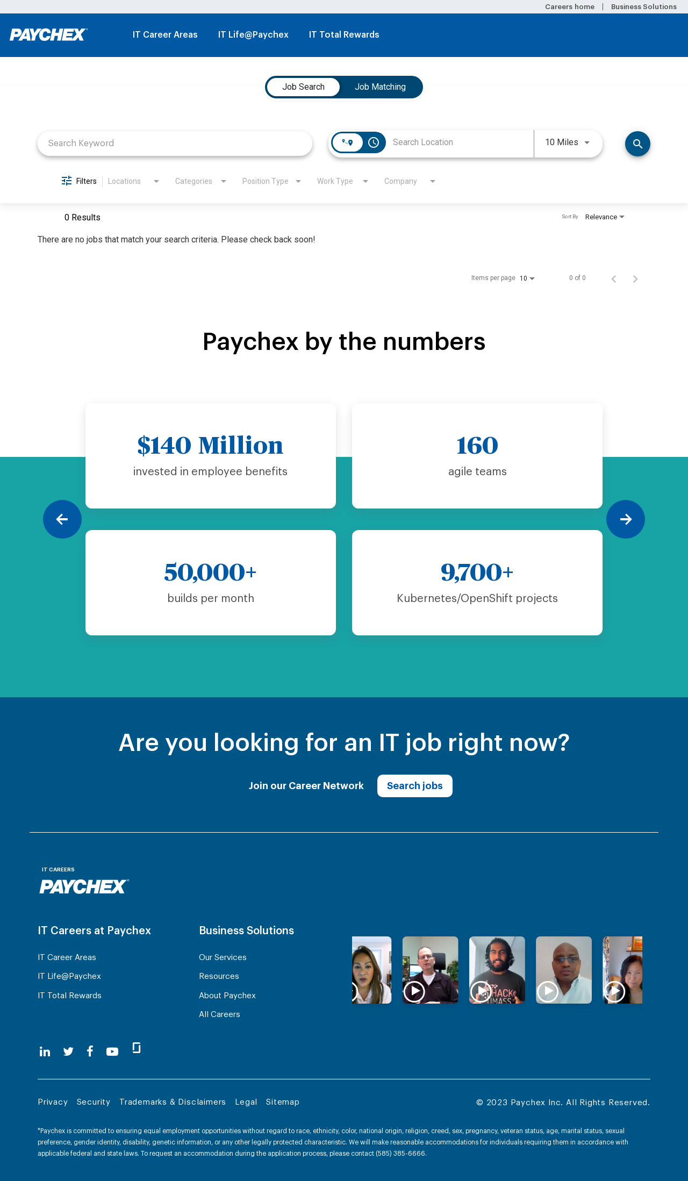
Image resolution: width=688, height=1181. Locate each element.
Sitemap (283, 1102)
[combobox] (175, 143)
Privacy (53, 1102)
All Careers (219, 1015)
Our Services (223, 958)
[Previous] (62, 519)
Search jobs (415, 786)
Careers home (569, 6)
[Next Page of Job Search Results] (635, 278)
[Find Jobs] (637, 143)
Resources (219, 976)
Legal (246, 1102)
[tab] (303, 87)
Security (94, 1102)
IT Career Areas (165, 35)
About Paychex (227, 996)
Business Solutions (644, 6)
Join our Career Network (306, 786)
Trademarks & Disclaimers (172, 1102)
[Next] (625, 519)
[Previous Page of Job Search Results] (614, 278)
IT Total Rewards (344, 35)
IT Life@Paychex (253, 35)
